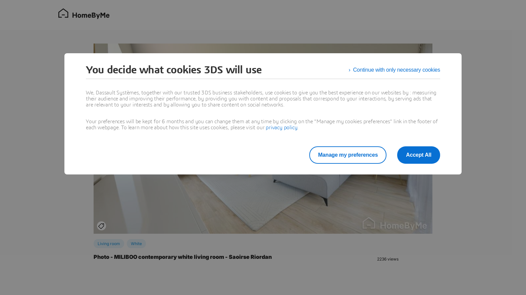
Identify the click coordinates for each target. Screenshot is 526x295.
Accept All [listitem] (418, 155)
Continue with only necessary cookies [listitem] (396, 70)
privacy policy (281, 127)
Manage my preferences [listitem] (348, 155)
